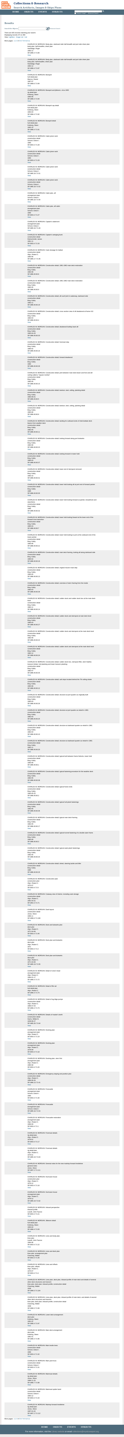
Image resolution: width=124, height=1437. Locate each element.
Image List (19, 37)
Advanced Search (93, 13)
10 (27, 41)
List (26, 37)
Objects (28, 11)
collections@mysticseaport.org (85, 1431)
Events (42, 11)
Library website (58, 1431)
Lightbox (12, 37)
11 (29, 41)
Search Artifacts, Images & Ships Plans (37, 7)
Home (15, 11)
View (29, 55)
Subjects (57, 11)
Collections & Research (31, 3)
